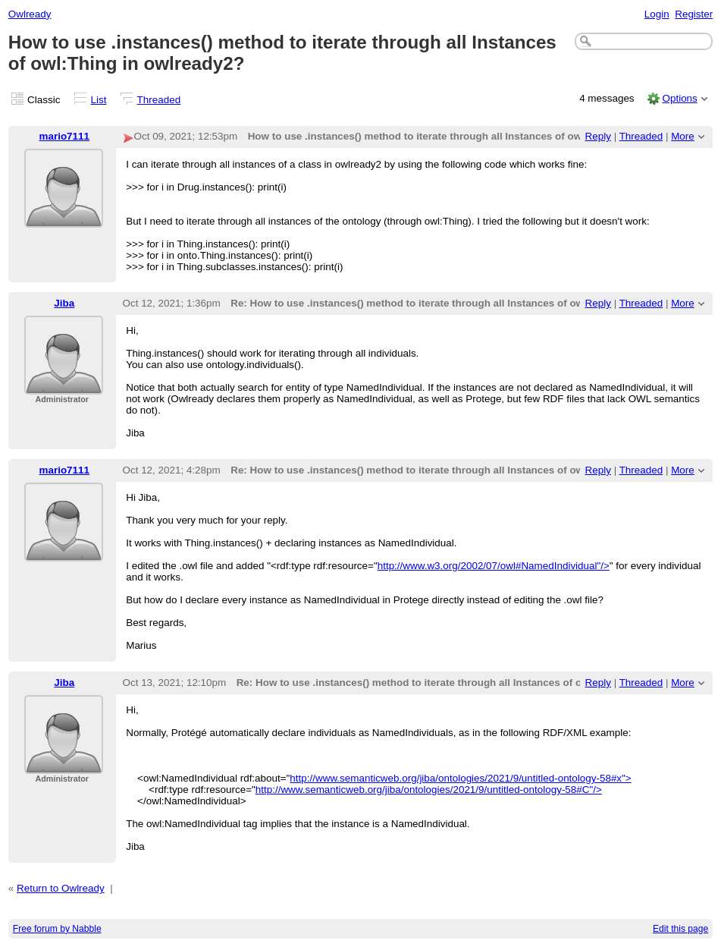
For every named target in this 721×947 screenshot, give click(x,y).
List (99, 99)
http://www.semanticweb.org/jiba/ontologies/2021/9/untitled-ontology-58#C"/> (428, 789)
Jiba (64, 303)
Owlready (30, 14)
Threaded (159, 99)
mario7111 (64, 136)
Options (679, 98)
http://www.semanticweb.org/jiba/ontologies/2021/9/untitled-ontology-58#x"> (460, 778)
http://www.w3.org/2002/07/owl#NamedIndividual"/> (494, 565)
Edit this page (680, 928)
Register (694, 14)
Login (656, 14)
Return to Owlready (61, 888)
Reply (598, 136)
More (682, 136)
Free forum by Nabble (57, 928)
